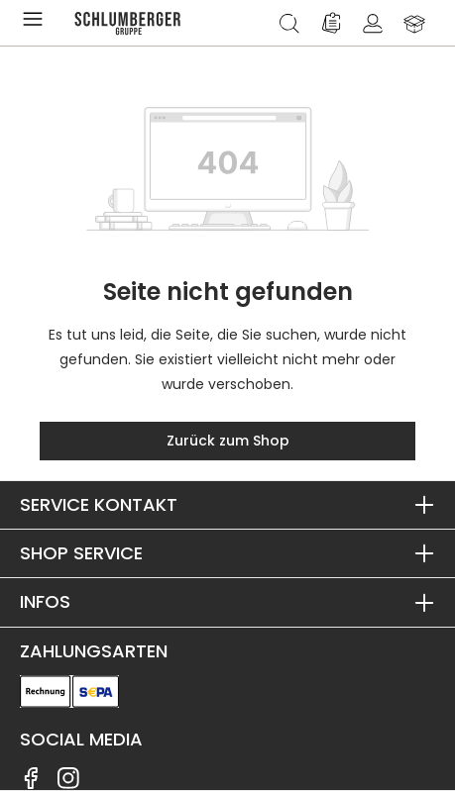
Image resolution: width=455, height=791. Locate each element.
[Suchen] (289, 23)
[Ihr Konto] (373, 23)
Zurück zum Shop (228, 440)
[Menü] (37, 23)
